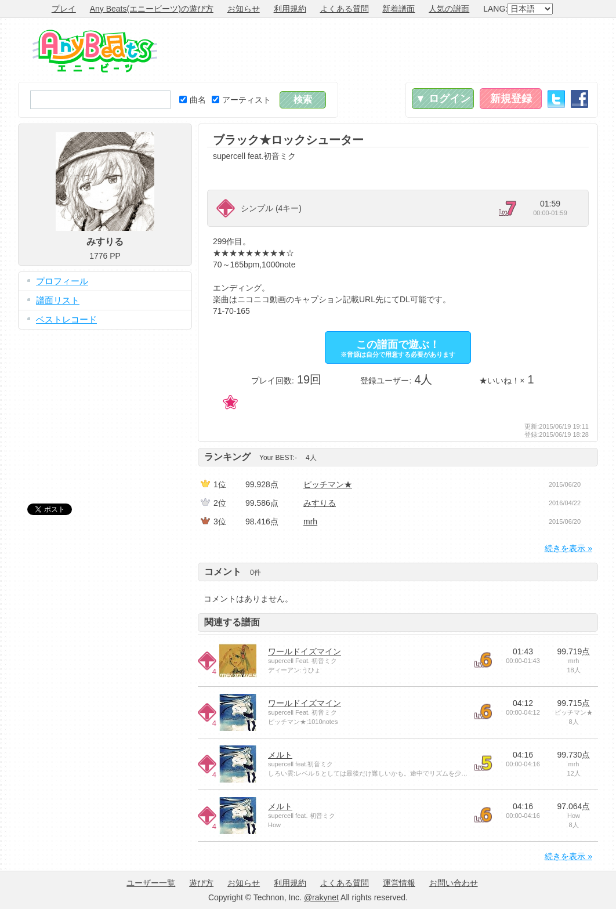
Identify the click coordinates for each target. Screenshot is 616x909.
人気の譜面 (449, 8)
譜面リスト (57, 300)
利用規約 (290, 8)
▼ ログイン (442, 98)
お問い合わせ (453, 883)
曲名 (192, 99)
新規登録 (511, 98)
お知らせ (243, 8)
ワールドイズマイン (304, 651)
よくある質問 (344, 8)
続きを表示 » (568, 548)
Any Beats (94, 51)
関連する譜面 (232, 622)
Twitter (556, 99)
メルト (280, 754)
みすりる (319, 503)
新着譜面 (398, 8)
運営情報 (399, 883)
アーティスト (241, 99)
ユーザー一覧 (150, 883)
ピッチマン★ (327, 484)
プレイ (64, 8)
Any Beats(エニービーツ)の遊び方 (151, 8)
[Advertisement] (387, 50)
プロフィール (62, 281)
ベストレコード (66, 319)
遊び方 (201, 883)
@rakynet (321, 897)
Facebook (579, 99)
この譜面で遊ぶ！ (397, 348)
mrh (310, 521)
